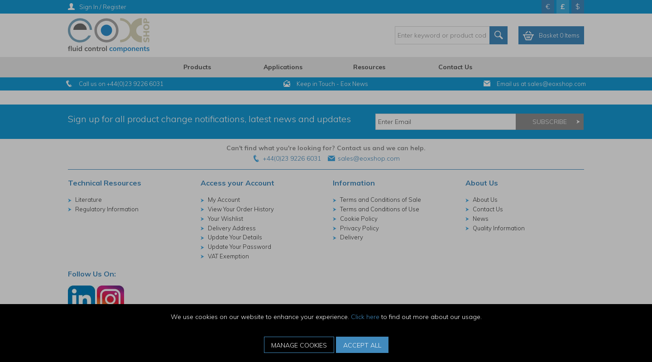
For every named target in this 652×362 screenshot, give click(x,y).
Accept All (362, 345)
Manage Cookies (299, 345)
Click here (365, 317)
